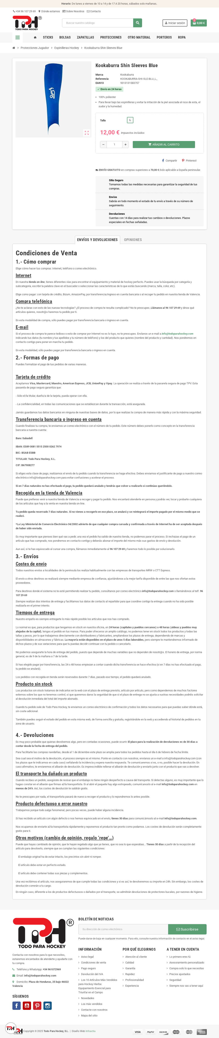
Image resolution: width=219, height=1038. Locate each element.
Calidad (129, 962)
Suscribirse (187, 929)
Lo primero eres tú (179, 956)
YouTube (27, 1006)
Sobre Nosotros (73, 11)
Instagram (47, 1006)
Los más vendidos (91, 1003)
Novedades (87, 998)
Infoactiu (91, 1031)
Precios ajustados (179, 974)
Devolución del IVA (92, 974)
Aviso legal (87, 956)
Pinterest (189, 160)
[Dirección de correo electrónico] (123, 929)
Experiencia (132, 985)
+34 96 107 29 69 (24, 11)
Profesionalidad (134, 979)
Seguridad (175, 979)
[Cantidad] (114, 144)
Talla (103, 120)
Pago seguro (88, 968)
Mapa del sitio (89, 1015)
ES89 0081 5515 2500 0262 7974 (42, 446)
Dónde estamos (49, 11)
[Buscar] (102, 22)
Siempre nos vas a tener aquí (186, 985)
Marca (99, 74)
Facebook (16, 1006)
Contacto (94, 11)
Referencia (102, 78)
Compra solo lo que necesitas (186, 968)
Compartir (169, 160)
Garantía (130, 968)
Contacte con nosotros (94, 1009)
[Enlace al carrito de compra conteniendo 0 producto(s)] (199, 23)
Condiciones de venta (93, 962)
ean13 (100, 82)
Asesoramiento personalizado (186, 962)
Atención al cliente (136, 956)
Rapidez (130, 974)
